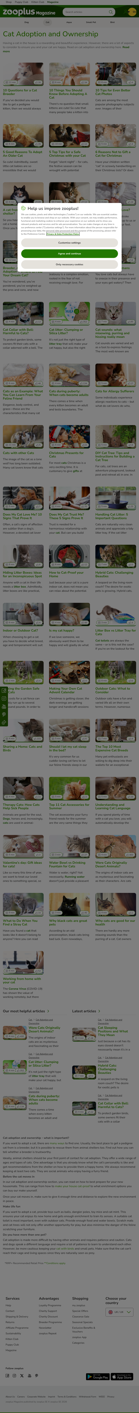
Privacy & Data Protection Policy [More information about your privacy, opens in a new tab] (63, 234)
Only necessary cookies (69, 264)
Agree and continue (69, 253)
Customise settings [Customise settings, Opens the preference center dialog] (69, 242)
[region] (70, 237)
